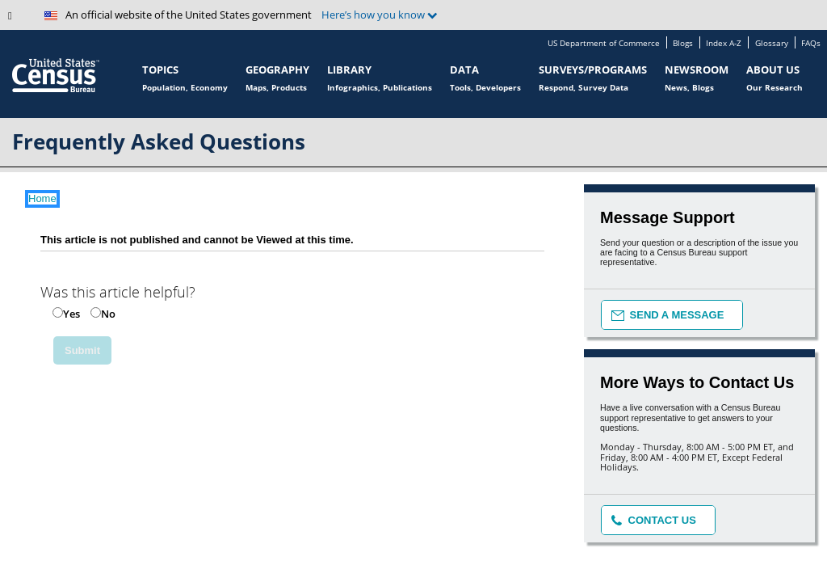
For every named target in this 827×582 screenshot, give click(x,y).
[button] (20, 20)
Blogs (683, 43)
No (108, 313)
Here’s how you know (379, 15)
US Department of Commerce (604, 43)
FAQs (811, 43)
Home (42, 199)
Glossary (771, 43)
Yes (71, 313)
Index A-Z (723, 43)
